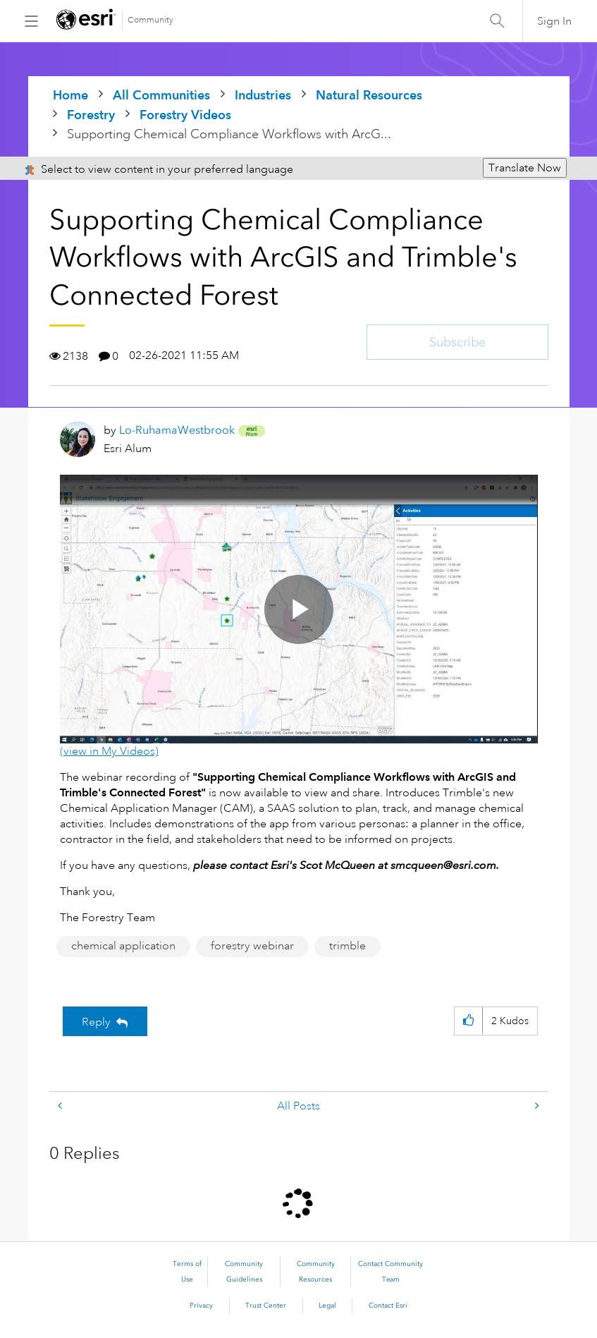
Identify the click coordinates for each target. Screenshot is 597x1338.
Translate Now (524, 168)
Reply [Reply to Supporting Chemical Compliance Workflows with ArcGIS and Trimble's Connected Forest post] (96, 1022)
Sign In (554, 21)
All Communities (161, 94)
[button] (468, 1021)
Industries (263, 94)
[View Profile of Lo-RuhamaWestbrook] (177, 430)
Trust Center (265, 1305)
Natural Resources (369, 94)
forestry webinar (252, 946)
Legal (327, 1305)
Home (70, 94)
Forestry (91, 114)
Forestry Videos (185, 114)
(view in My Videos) (109, 751)
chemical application (123, 946)
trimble (347, 946)
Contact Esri (388, 1305)
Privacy (201, 1305)
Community (150, 20)
